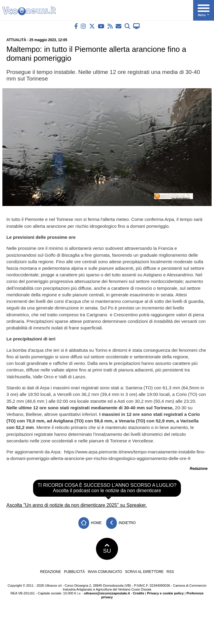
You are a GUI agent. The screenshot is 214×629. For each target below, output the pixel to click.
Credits (139, 593)
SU (107, 549)
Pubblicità (74, 572)
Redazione (50, 572)
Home (90, 523)
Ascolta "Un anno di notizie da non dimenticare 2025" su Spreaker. (77, 505)
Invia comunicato (105, 572)
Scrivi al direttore (144, 572)
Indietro (121, 523)
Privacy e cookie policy (165, 593)
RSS (170, 572)
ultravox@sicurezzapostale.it (107, 593)
